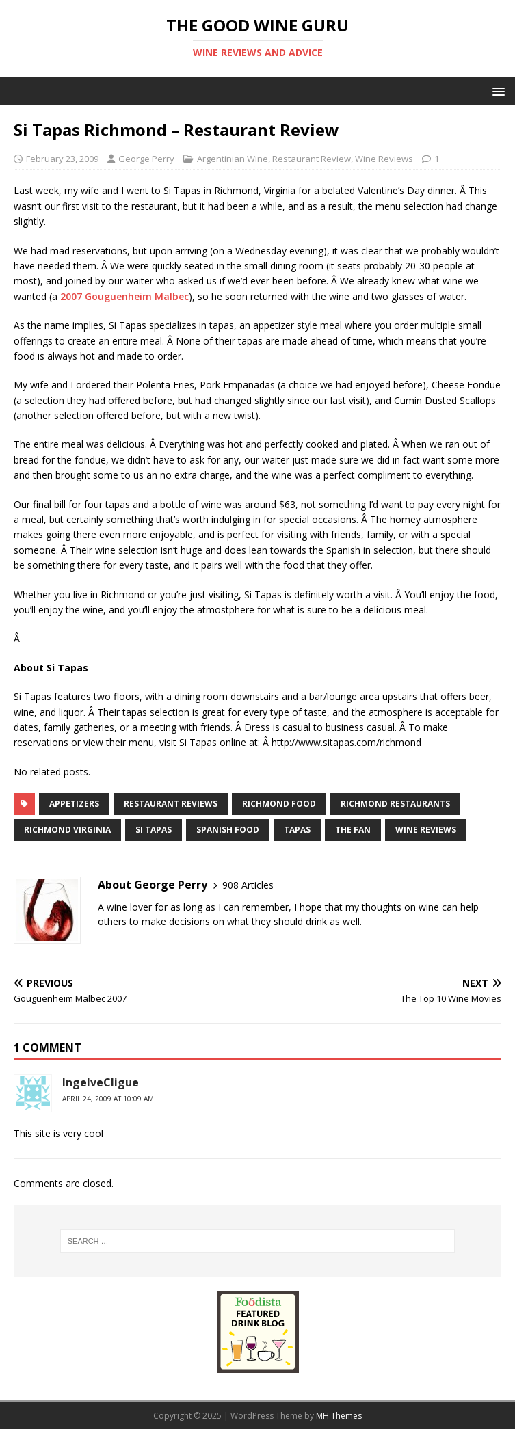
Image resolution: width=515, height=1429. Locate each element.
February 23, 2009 (62, 158)
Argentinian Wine (232, 158)
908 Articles (248, 885)
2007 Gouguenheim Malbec (124, 296)
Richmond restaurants (395, 804)
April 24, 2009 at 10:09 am (108, 1099)
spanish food (227, 830)
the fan (353, 830)
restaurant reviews (170, 804)
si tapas (153, 830)
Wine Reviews (384, 158)
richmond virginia (67, 830)
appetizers (74, 804)
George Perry (146, 158)
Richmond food (279, 804)
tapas (297, 830)
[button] (496, 91)
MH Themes (339, 1415)
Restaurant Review (311, 158)
